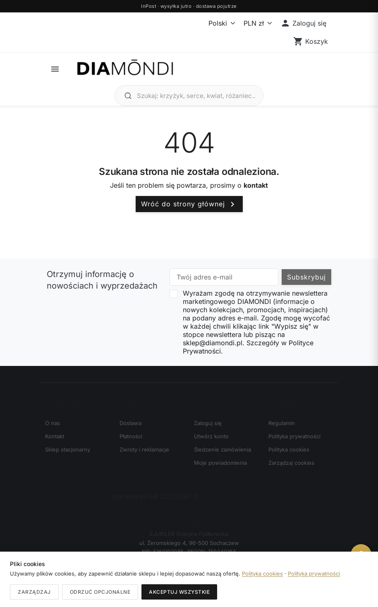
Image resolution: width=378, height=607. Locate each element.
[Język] (217, 23)
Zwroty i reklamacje (144, 449)
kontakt (256, 185)
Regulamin (281, 423)
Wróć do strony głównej (189, 204)
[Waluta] (256, 23)
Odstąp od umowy (78, 496)
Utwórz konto (211, 436)
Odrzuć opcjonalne (100, 592)
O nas (52, 423)
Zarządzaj (34, 592)
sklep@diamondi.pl (212, 343)
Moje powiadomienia (220, 462)
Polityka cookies (288, 449)
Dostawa (130, 423)
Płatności (131, 436)
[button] (303, 23)
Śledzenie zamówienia (222, 449)
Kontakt (54, 436)
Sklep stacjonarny (67, 449)
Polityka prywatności (294, 436)
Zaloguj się (208, 423)
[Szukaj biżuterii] (196, 96)
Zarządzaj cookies (291, 462)
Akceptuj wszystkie (179, 592)
